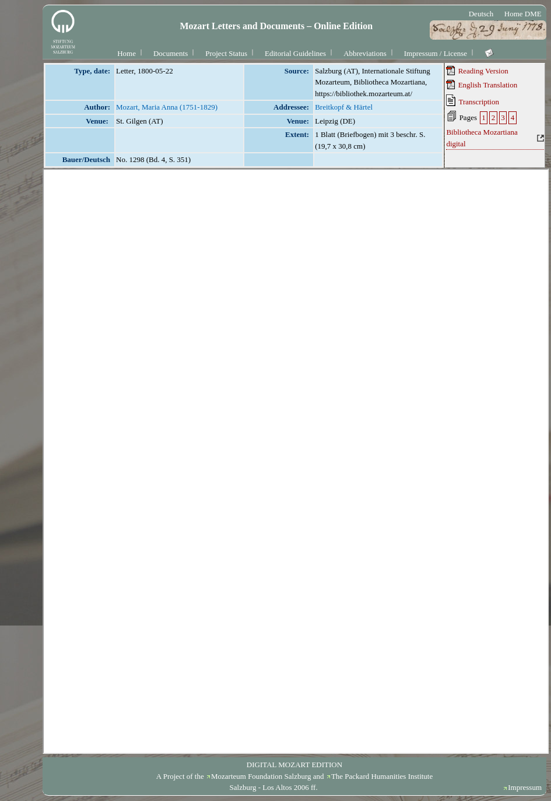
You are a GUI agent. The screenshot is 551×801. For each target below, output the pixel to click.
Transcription (472, 100)
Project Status (226, 53)
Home (126, 53)
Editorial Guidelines (295, 53)
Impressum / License (435, 53)
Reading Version (477, 70)
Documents (170, 53)
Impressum (525, 787)
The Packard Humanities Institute (382, 776)
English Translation (481, 84)
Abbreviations (365, 53)
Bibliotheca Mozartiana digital (481, 138)
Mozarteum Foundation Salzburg (261, 776)
